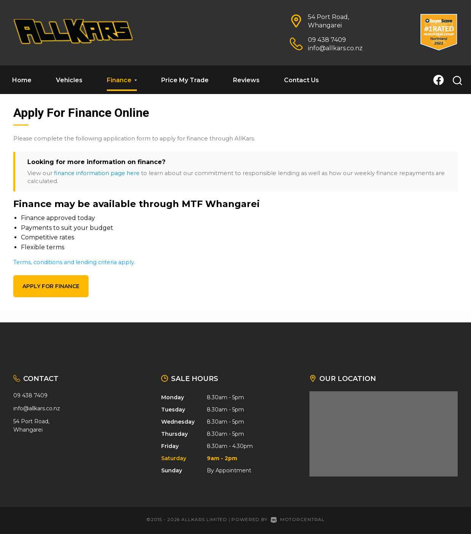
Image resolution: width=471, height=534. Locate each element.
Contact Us (301, 80)
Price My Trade (185, 80)
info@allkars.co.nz (335, 48)
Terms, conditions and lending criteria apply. (75, 262)
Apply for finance (50, 286)
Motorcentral (298, 519)
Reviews (246, 80)
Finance (122, 80)
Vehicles (69, 80)
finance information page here (97, 173)
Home (22, 80)
